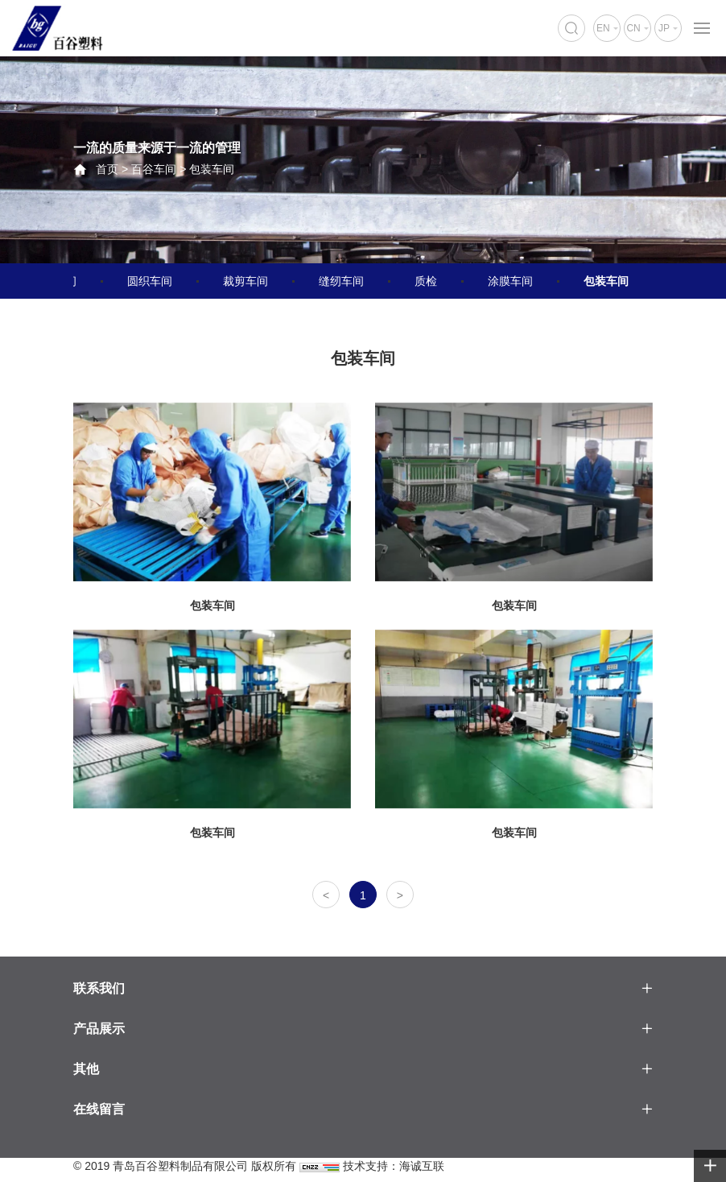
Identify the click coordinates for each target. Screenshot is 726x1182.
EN (603, 28)
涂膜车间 (510, 281)
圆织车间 (149, 281)
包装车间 (211, 169)
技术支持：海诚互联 (393, 1165)
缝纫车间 (341, 281)
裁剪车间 (245, 281)
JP (664, 28)
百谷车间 (153, 169)
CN (633, 28)
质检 (426, 281)
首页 (107, 169)
